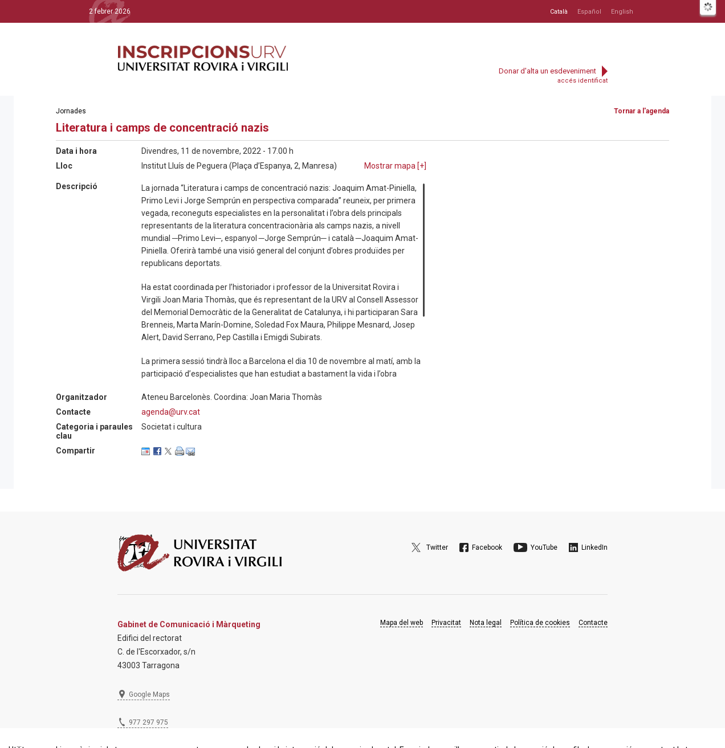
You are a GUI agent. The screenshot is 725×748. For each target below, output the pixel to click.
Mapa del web (401, 623)
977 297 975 (148, 722)
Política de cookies (540, 623)
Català (559, 11)
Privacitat (446, 623)
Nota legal (486, 623)
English (622, 11)
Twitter (437, 547)
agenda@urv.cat (170, 411)
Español (589, 11)
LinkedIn (594, 547)
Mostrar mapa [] (395, 165)
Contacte (593, 623)
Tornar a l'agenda (641, 111)
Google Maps (149, 694)
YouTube (544, 547)
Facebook (487, 547)
